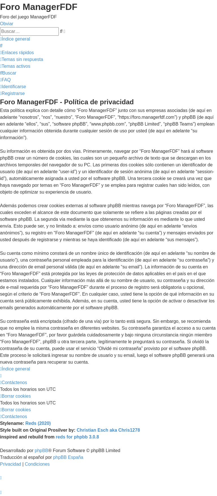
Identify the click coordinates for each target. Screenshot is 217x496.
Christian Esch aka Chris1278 (108, 430)
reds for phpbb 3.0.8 (77, 436)
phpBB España (68, 457)
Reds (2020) (38, 423)
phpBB (41, 450)
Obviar (6, 23)
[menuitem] (1, 45)
